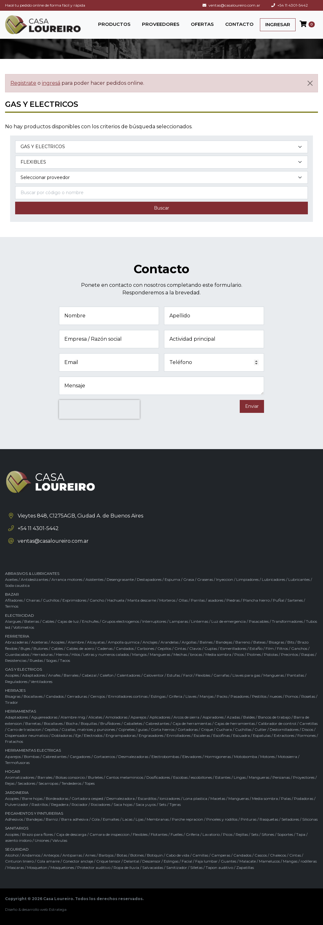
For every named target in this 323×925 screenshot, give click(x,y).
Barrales (71, 675)
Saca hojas (123, 804)
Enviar (252, 406)
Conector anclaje (78, 861)
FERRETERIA (17, 636)
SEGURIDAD (17, 849)
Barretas (33, 723)
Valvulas (59, 840)
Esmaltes (111, 819)
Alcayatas (96, 642)
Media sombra (218, 654)
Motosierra (287, 756)
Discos (307, 729)
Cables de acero (80, 648)
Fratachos (14, 741)
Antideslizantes (34, 579)
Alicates (95, 717)
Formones (306, 735)
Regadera (59, 804)
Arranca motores (66, 579)
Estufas (173, 675)
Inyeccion (224, 579)
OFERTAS (202, 24)
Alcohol (12, 855)
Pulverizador (16, 804)
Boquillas (89, 723)
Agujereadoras (44, 717)
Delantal (131, 861)
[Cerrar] (310, 83)
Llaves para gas (246, 675)
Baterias (31, 621)
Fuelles (177, 834)
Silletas (196, 867)
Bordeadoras (57, 798)
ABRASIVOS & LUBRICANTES (32, 573)
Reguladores (16, 681)
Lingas (240, 777)
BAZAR (12, 594)
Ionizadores (170, 798)
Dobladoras (61, 735)
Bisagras (276, 642)
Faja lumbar (206, 861)
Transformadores (287, 621)
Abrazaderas (16, 642)
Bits (290, 642)
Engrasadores (151, 735)
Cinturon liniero (19, 861)
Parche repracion (187, 819)
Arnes (90, 855)
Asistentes (94, 579)
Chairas (33, 600)
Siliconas (310, 819)
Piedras (233, 600)
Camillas (200, 855)
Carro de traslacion (24, 729)
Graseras (205, 579)
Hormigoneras (218, 756)
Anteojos (51, 855)
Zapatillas (245, 867)
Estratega (58, 909)
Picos (239, 654)
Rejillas (242, 834)
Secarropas (48, 783)
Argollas (189, 642)
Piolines (254, 654)
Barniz (52, 819)
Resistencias (15, 660)
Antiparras (72, 855)
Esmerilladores (233, 648)
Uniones (42, 840)
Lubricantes (299, 579)
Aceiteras (39, 642)
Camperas (220, 855)
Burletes (95, 777)
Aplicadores (160, 717)
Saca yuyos (146, 804)
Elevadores (192, 756)
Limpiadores (247, 579)
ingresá (51, 83)
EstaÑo (256, 648)
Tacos (65, 660)
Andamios (31, 855)
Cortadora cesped (87, 798)
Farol (187, 675)
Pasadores (240, 696)
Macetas (217, 798)
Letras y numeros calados (106, 654)
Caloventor (154, 675)
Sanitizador (176, 867)
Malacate (247, 861)
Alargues (13, 621)
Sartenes (295, 600)
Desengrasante (120, 579)
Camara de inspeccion (110, 834)
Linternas (199, 621)
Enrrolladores (179, 735)
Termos (11, 606)
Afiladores (14, 600)
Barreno (242, 642)
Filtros (282, 648)
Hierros (62, 654)
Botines (137, 855)
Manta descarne (141, 600)
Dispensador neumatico (26, 735)
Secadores (26, 783)
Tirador (11, 702)
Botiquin (155, 855)
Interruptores (154, 621)
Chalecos (278, 855)
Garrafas (221, 675)
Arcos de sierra (186, 717)
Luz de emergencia (228, 621)
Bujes (25, 648)
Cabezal (89, 675)
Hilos (76, 654)
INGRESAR (277, 24)
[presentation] (99, 409)
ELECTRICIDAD (19, 615)
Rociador (80, 804)
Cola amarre (48, 861)
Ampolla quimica (123, 642)
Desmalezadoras (133, 756)
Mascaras (15, 867)
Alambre (76, 642)
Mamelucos (269, 861)
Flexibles (203, 675)
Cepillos (164, 648)
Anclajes (150, 642)
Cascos (261, 855)
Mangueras (160, 654)
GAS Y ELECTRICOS (23, 669)
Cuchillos (51, 600)
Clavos (195, 648)
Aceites (11, 579)
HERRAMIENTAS (20, 711)
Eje (78, 735)
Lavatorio (211, 834)
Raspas (307, 654)
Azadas (233, 717)
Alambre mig (73, 717)
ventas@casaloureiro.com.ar (231, 5)
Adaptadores (33, 675)
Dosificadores (158, 777)
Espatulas (262, 735)
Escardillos (147, 798)
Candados (125, 648)
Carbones (145, 648)
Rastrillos (40, 804)
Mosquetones (62, 867)
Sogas (51, 660)
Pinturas (248, 819)
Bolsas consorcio (70, 777)
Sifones (267, 834)
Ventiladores (41, 681)
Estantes (223, 777)
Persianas (281, 777)
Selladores (290, 819)
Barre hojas (32, 798)
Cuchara (224, 729)
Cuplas (210, 648)
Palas (286, 798)
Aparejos (138, 717)
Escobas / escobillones (192, 777)
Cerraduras (77, 696)
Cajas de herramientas (234, 723)
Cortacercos (104, 756)
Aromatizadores (19, 777)
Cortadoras (188, 729)
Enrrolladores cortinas (128, 696)
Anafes (54, 675)
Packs (222, 696)
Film (270, 648)
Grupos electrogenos (120, 621)
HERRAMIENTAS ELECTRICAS (33, 750)
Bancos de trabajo (274, 717)
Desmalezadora (120, 798)
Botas (122, 855)
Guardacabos (17, 654)
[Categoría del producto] (161, 147)
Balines (206, 642)
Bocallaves (33, 696)
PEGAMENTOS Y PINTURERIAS (34, 813)
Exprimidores (74, 600)
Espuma (172, 579)
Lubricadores (273, 579)
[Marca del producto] (161, 177)
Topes (90, 783)
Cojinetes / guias (133, 729)
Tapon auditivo (219, 867)
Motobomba (245, 756)
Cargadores (80, 756)
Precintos (289, 654)
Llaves (191, 696)
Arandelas (170, 642)
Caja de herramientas (192, 723)
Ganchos (299, 648)
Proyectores (303, 777)
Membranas (158, 819)
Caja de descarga (71, 834)
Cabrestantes (157, 723)
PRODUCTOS (114, 24)
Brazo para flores (37, 834)
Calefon (107, 675)
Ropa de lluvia (126, 867)
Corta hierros (162, 729)
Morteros (167, 600)
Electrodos (93, 735)
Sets (162, 804)
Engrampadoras (121, 735)
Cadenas (105, 648)
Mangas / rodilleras (300, 861)
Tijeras (175, 804)
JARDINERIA (17, 792)
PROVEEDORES (160, 24)
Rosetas (308, 696)
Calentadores (128, 675)
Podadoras (303, 798)
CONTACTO (239, 24)
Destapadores (149, 579)
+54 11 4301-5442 (289, 5)
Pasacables (259, 621)
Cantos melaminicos (124, 777)
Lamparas (178, 621)
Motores (267, 756)
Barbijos (106, 855)
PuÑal (278, 600)
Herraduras (42, 654)
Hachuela (115, 600)
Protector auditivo (93, 867)
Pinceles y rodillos (222, 819)
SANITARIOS (16, 828)
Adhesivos (14, 819)
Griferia (175, 696)
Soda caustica (17, 585)
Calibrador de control (277, 723)
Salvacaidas (152, 867)
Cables (48, 621)
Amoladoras (116, 717)
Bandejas (224, 642)
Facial (187, 861)
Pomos (291, 696)
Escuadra (241, 735)
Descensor (151, 861)
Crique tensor (108, 861)
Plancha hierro (256, 600)
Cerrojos (97, 696)
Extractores (284, 735)
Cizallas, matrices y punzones (88, 729)
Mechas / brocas (187, 654)
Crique (207, 729)
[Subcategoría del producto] (161, 162)
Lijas (140, 819)
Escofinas (221, 735)
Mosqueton (37, 867)
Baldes (249, 717)
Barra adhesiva (74, 819)
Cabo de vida (177, 855)
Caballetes (133, 723)
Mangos (139, 654)
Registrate (23, 83)
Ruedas (36, 660)
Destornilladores (284, 729)
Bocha (72, 723)
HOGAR (12, 771)
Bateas (259, 642)
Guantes (228, 861)
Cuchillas (243, 729)
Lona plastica (195, 798)
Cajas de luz (68, 621)
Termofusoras (17, 762)
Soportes (285, 834)
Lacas (127, 819)
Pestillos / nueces (267, 696)
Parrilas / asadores (207, 600)
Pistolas (271, 654)
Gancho (97, 600)
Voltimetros (23, 627)
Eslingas (158, 696)
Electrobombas (165, 756)
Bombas (31, 756)
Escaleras (202, 735)
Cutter (261, 729)
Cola (95, 819)
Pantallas (295, 675)
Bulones (40, 648)
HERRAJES (15, 690)
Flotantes (159, 834)
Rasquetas (269, 819)
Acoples (58, 642)
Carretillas (308, 723)
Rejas (10, 783)
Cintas (180, 648)
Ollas (183, 600)
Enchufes (90, 621)
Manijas (207, 696)
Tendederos (71, 783)
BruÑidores (110, 723)
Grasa (188, 579)
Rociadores (100, 804)
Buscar (161, 208)
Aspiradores (213, 717)
